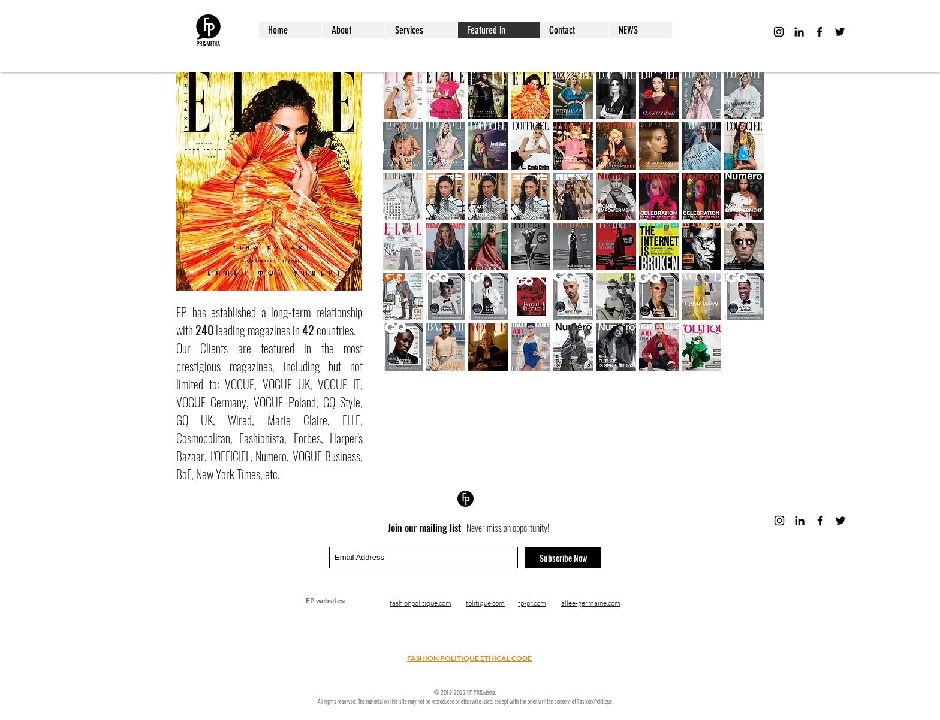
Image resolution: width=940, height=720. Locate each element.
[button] (403, 95)
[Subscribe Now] (563, 557)
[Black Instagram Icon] (778, 31)
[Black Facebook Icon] (819, 31)
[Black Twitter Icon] (839, 31)
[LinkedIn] (799, 31)
